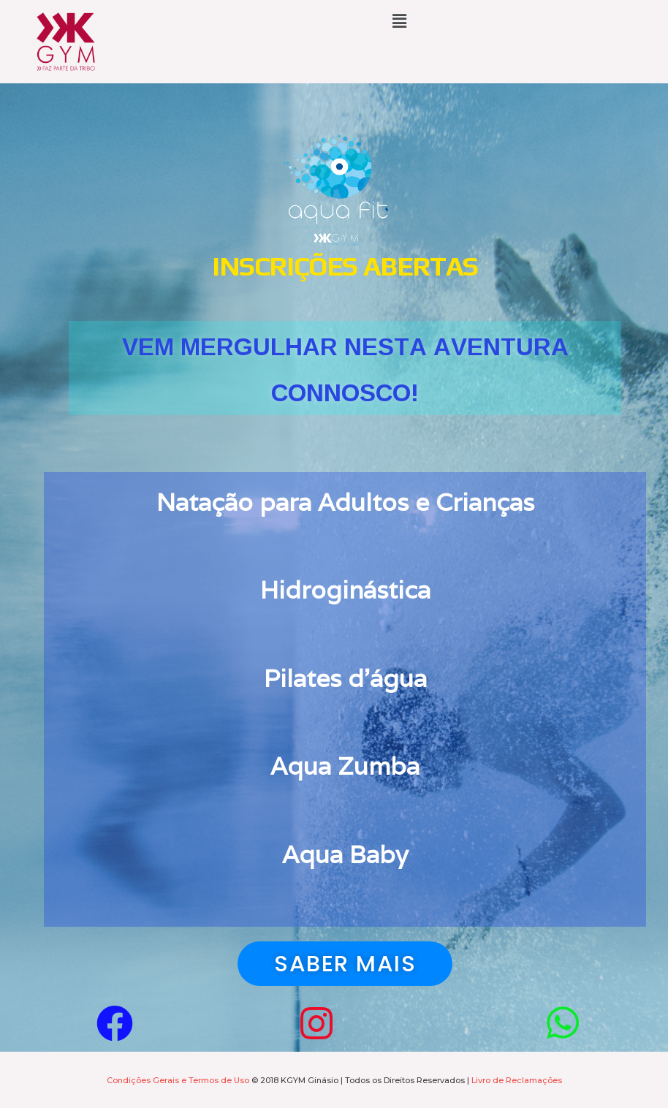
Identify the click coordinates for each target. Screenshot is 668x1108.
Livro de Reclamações (516, 1080)
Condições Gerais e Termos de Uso (178, 1080)
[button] (345, 963)
